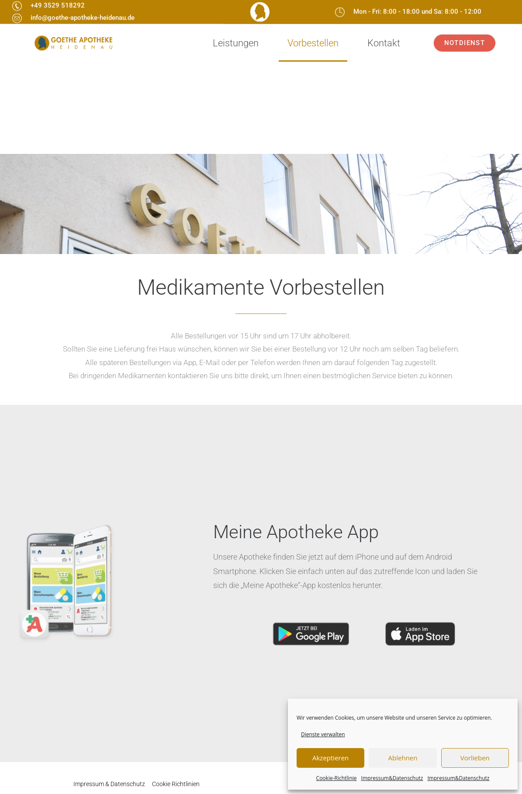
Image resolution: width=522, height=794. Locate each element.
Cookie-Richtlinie (336, 778)
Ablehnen (403, 757)
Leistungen (236, 43)
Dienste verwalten (323, 734)
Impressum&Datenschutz (392, 778)
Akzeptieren (330, 757)
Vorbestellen (313, 43)
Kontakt (383, 43)
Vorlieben (475, 757)
